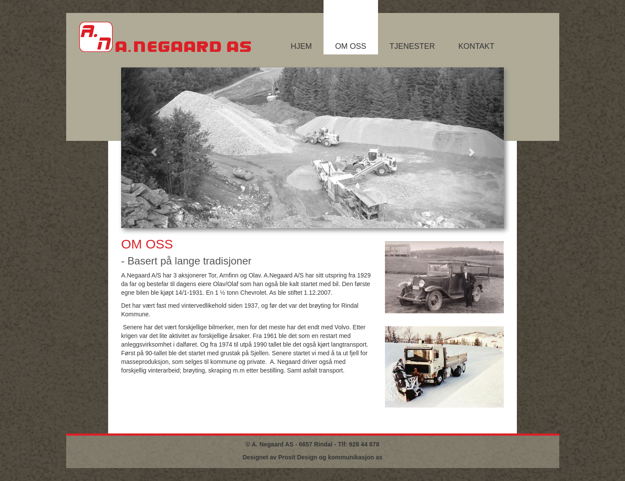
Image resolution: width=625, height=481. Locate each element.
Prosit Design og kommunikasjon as (330, 457)
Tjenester (412, 46)
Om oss (350, 46)
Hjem (301, 46)
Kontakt (476, 46)
